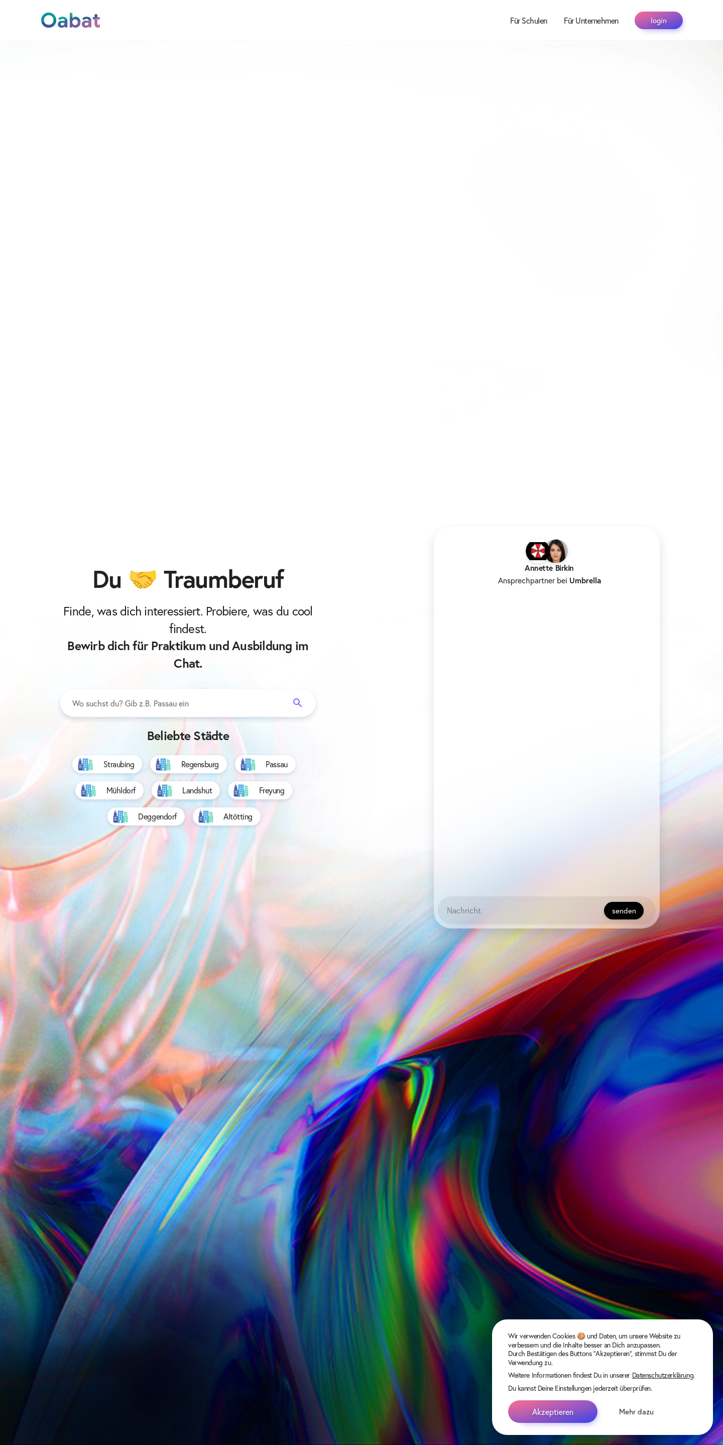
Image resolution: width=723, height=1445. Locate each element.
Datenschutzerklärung (663, 1375)
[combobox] (188, 703)
